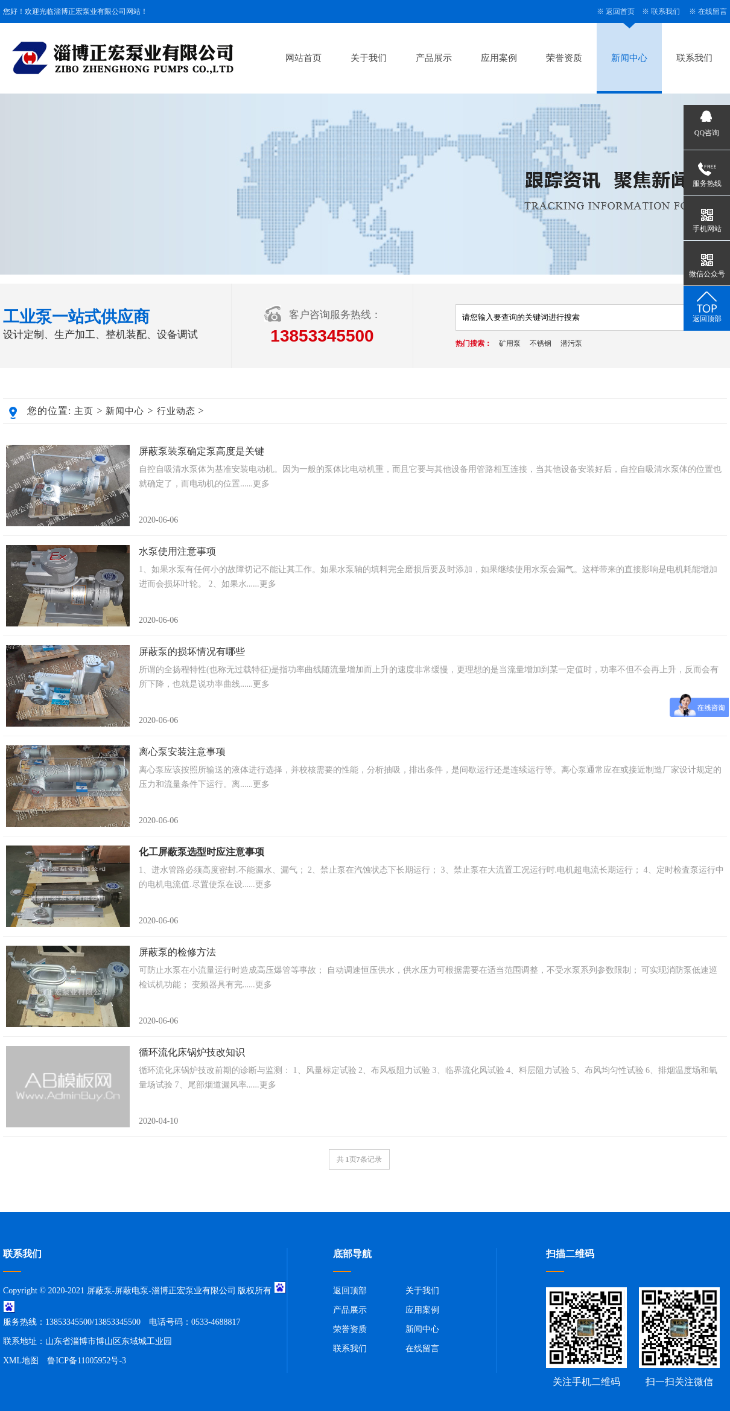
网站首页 (303, 58)
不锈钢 (540, 343)
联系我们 (665, 11)
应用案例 (499, 58)
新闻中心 (629, 58)
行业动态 (176, 411)
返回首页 (620, 11)
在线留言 (712, 11)
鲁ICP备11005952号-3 (86, 1360)
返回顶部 (350, 1290)
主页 (84, 411)
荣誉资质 (564, 58)
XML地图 (21, 1360)
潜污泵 (571, 343)
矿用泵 (510, 343)
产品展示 (434, 58)
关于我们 (369, 58)
